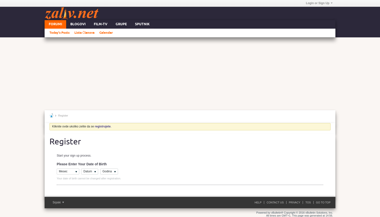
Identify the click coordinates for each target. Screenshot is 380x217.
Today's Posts (59, 33)
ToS (308, 202)
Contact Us (275, 202)
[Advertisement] (190, 74)
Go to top (323, 202)
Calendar (106, 33)
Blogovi (78, 24)
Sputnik (142, 24)
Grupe (121, 24)
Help (258, 202)
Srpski (58, 202)
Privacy (294, 202)
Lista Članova (84, 33)
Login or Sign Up (319, 3)
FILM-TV (100, 24)
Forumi (55, 24)
